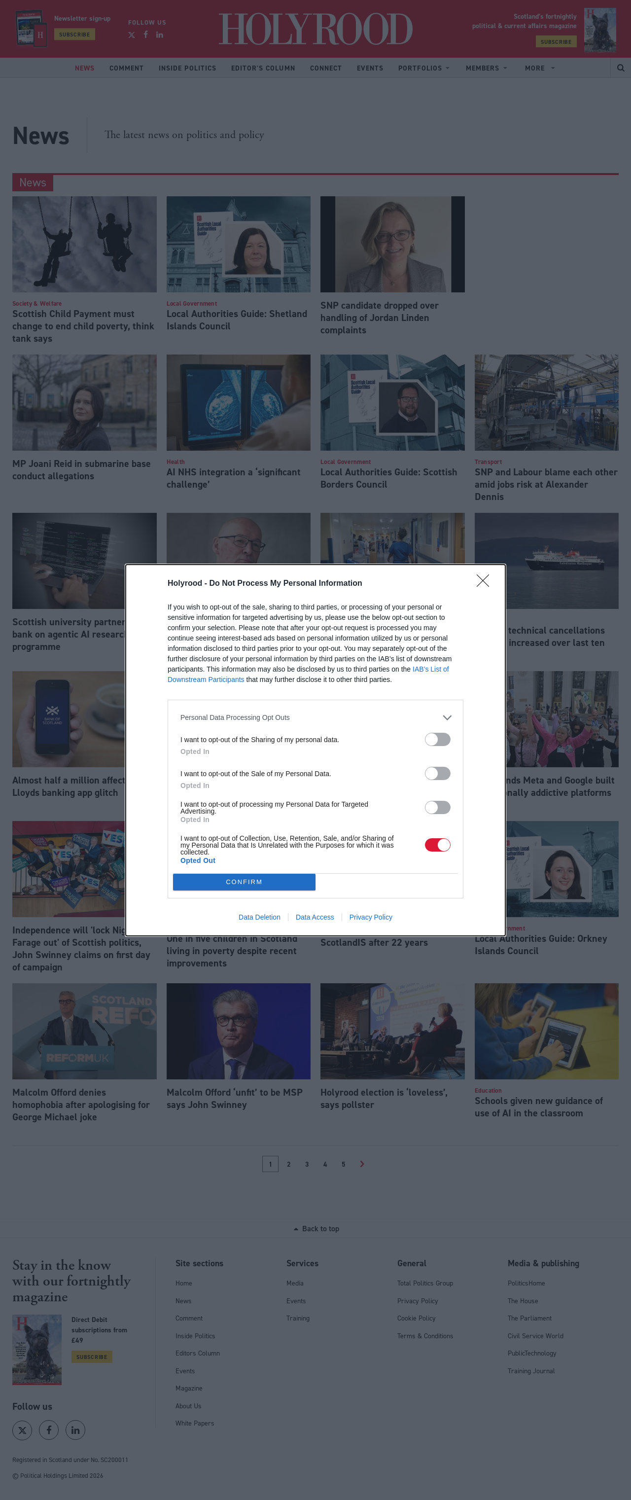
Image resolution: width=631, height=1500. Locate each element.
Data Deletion (259, 917)
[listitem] (315, 718)
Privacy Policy (371, 917)
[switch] (438, 739)
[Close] (486, 583)
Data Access (315, 917)
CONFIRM (244, 882)
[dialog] (315, 750)
